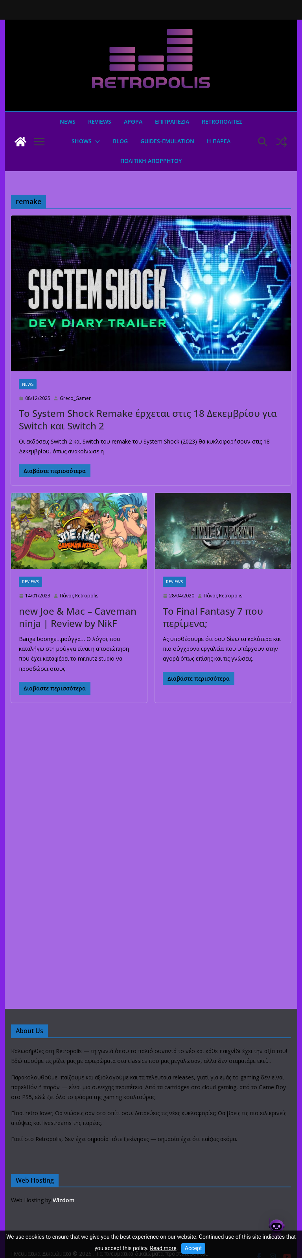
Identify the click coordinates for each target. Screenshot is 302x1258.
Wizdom (63, 1200)
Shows (82, 141)
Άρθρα (133, 121)
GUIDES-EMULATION (167, 141)
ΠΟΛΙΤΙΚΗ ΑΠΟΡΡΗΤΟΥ (151, 160)
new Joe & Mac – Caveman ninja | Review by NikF (77, 617)
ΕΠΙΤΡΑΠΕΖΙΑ (172, 121)
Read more (163, 1248)
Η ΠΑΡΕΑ (218, 141)
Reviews (99, 121)
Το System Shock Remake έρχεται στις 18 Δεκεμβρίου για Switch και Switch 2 (148, 419)
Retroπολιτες (222, 121)
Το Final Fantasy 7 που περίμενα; (213, 617)
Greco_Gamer (75, 398)
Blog (120, 141)
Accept (193, 1248)
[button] (96, 142)
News (68, 121)
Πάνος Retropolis (79, 595)
